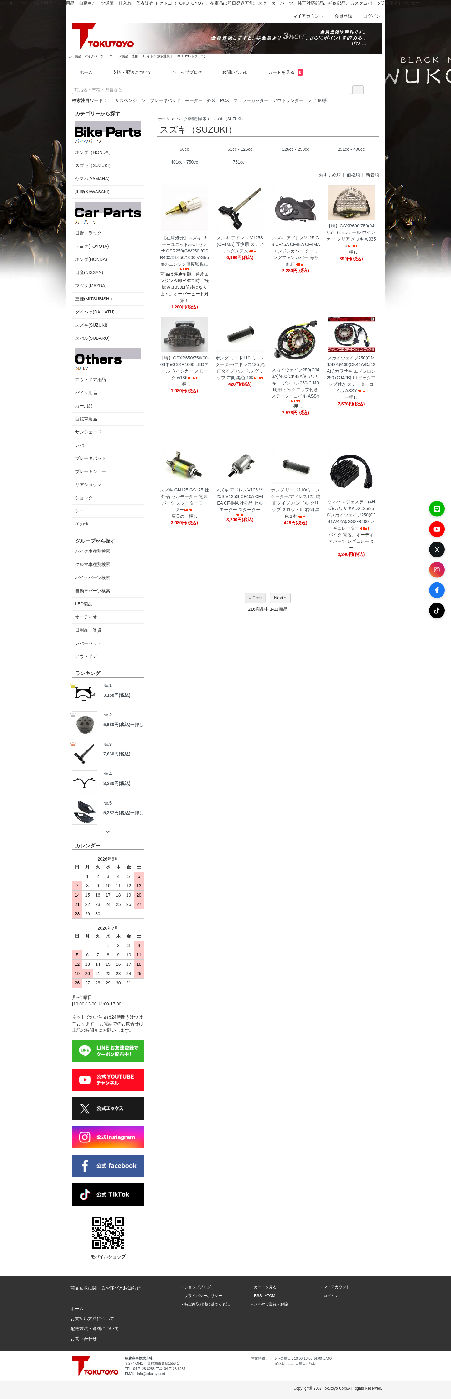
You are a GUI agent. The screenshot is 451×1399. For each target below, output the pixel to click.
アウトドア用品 (108, 365)
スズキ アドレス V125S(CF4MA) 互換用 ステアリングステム (240, 244)
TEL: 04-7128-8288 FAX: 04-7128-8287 (155, 1369)
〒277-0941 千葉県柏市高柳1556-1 (152, 1363)
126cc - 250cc (295, 149)
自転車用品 (86, 418)
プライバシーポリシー (203, 1296)
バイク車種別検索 (191, 119)
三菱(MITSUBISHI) (93, 298)
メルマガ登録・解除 (271, 1304)
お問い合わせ (230, 72)
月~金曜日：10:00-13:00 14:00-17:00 (303, 1358)
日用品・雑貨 (88, 630)
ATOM (270, 1296)
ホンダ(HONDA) (91, 259)
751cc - (240, 162)
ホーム (81, 72)
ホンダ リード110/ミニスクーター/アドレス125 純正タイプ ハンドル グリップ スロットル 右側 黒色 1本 (295, 503)
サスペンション (130, 100)
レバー (81, 445)
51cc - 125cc (240, 149)
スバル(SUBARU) (92, 338)
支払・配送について (127, 72)
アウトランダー (288, 100)
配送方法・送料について (94, 1328)
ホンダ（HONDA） (108, 138)
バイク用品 (86, 392)
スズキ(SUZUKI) (91, 325)
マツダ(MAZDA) (90, 285)
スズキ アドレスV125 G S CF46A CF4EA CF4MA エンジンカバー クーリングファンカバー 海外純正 (295, 251)
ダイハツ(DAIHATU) (95, 311)
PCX (224, 100)
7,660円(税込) (116, 753)
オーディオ (86, 616)
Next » (280, 597)
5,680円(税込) (116, 724)
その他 (81, 524)
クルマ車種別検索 (92, 564)
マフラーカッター (250, 100)
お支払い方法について (92, 1318)
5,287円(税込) (116, 812)
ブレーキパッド (165, 100)
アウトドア (86, 656)
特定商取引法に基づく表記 (207, 1304)
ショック (84, 497)
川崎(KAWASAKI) (92, 191)
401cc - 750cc (184, 162)
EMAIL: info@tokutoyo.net (145, 1374)
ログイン (368, 15)
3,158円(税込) (116, 695)
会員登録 (340, 15)
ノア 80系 (317, 100)
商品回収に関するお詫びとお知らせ (105, 1287)
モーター (194, 100)
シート (81, 510)
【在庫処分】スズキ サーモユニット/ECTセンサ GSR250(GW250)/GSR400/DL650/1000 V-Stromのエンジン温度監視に (184, 253)
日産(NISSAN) (89, 272)
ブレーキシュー (90, 471)
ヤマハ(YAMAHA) (92, 178)
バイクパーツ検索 (92, 577)
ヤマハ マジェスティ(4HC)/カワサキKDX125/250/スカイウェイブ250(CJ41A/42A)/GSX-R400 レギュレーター (351, 515)
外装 (211, 100)
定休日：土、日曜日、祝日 (295, 1363)
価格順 (353, 174)
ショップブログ (182, 72)
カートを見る (281, 72)
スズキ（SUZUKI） (228, 119)
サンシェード (88, 432)
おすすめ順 (330, 174)
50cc (184, 149)
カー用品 (84, 405)
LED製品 (83, 603)
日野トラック (108, 219)
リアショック (88, 484)
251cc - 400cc (351, 149)
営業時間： (259, 1358)
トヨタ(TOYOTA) (92, 246)
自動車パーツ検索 (92, 590)
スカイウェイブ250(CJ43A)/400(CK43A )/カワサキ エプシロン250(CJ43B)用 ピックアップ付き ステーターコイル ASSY (295, 385)
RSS (258, 1296)
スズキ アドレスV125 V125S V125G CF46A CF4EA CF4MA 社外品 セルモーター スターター (239, 501)
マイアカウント (305, 15)
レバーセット (88, 643)
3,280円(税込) (116, 783)
